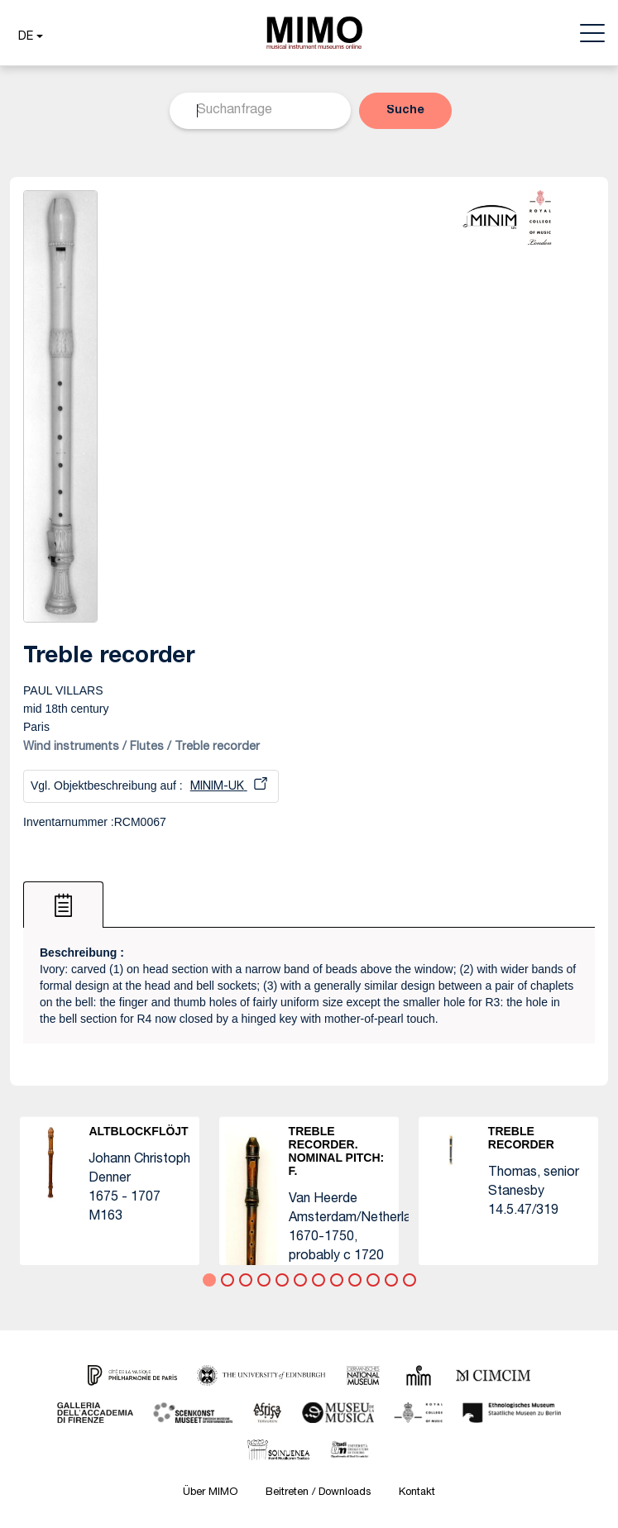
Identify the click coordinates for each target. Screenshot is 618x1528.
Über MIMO (210, 1492)
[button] (28, 37)
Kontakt (417, 1492)
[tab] (63, 904)
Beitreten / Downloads (318, 1492)
